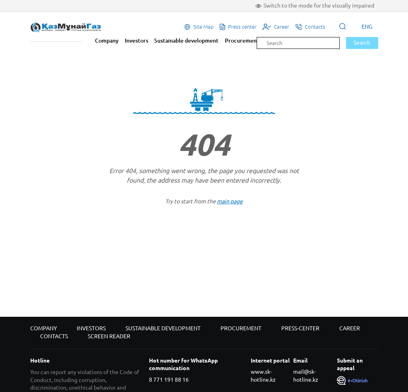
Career (349, 328)
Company (106, 40)
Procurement (242, 40)
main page (230, 201)
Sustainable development (186, 40)
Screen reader (109, 336)
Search (362, 42)
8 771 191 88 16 (169, 379)
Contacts (54, 336)
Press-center (300, 328)
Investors (136, 40)
